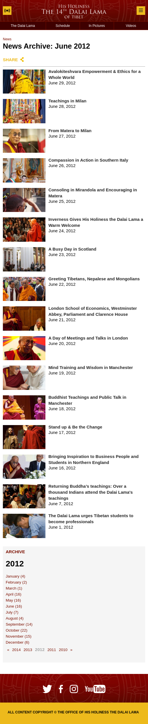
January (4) (15, 576)
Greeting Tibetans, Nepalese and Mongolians (94, 278)
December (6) (17, 642)
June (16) (14, 606)
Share (10, 59)
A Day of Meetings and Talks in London (88, 338)
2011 (51, 650)
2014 (16, 650)
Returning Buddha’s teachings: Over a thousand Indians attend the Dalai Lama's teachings (90, 492)
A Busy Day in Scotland (72, 249)
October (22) (16, 630)
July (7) (12, 612)
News (7, 39)
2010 (63, 650)
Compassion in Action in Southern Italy (88, 160)
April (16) (13, 594)
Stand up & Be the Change (75, 427)
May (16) (13, 600)
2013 (28, 650)
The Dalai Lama (23, 26)
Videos (131, 26)
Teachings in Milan (67, 100)
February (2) (16, 582)
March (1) (14, 588)
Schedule (63, 26)
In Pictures (97, 26)
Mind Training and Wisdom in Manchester (90, 367)
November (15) (18, 636)
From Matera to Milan (69, 130)
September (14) (19, 624)
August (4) (14, 618)
